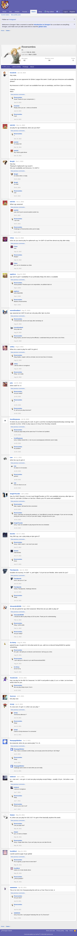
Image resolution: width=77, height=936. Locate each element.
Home (4, 11)
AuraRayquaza (15, 419)
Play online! (50, 11)
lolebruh (13, 776)
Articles (17, 11)
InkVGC (12, 125)
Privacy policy (60, 930)
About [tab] (32, 67)
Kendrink (13, 72)
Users (34, 11)
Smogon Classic (6, 930)
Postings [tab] (25, 67)
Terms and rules (50, 930)
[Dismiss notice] (74, 19)
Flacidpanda (14, 570)
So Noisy (13, 642)
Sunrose (13, 696)
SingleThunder (15, 493)
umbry (12, 346)
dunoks (12, 533)
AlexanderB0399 (15, 606)
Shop (40, 11)
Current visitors (5, 15)
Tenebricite (14, 678)
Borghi (12, 161)
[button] (28, 11)
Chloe (12, 238)
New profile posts (16, 15)
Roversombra (18, 97)
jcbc (11, 383)
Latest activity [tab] (16, 67)
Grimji (12, 704)
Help (67, 930)
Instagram (12, 19)
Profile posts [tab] (6, 67)
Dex (10, 11)
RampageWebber (16, 740)
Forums (24, 11)
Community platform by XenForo (38, 934)
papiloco (13, 274)
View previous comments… (18, 94)
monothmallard (15, 310)
